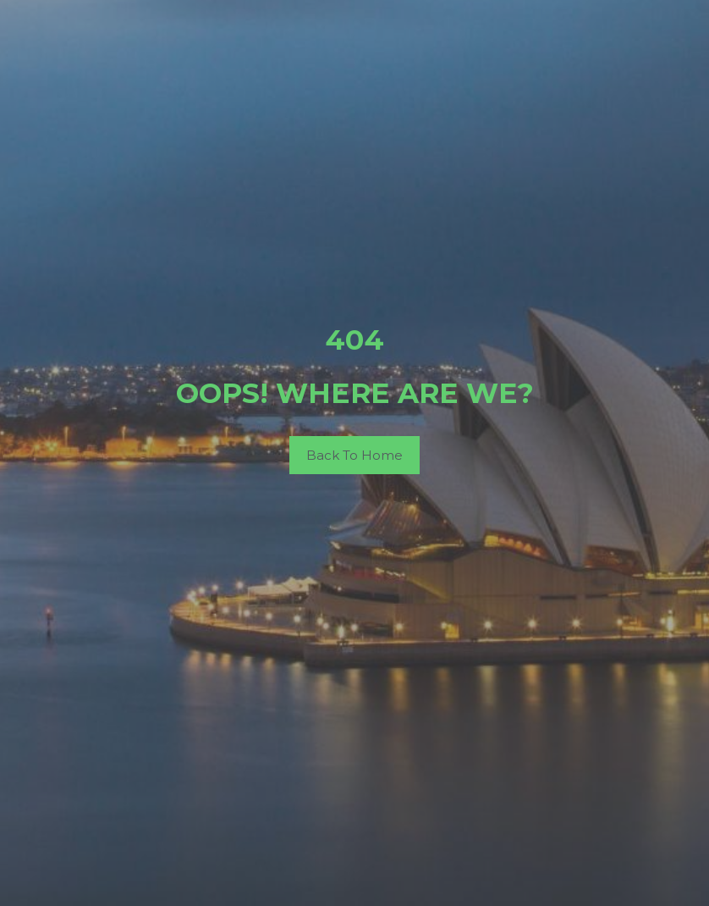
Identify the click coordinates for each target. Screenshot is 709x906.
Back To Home (354, 455)
